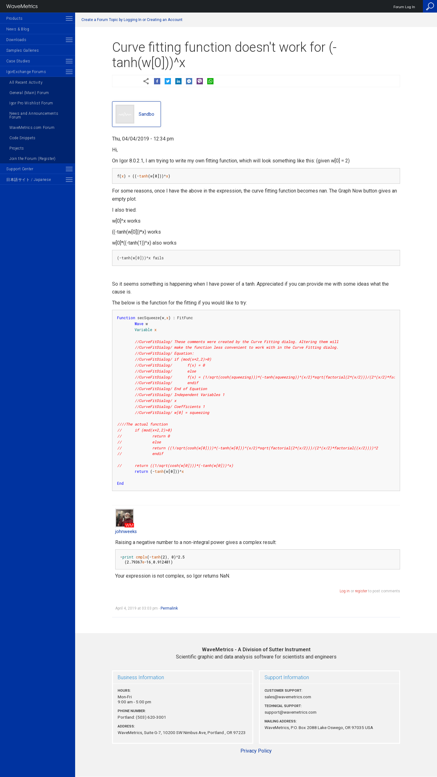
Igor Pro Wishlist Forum (31, 103)
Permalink (169, 608)
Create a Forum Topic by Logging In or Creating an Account (132, 20)
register (361, 591)
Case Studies (18, 61)
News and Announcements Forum (33, 115)
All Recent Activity (26, 82)
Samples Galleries (22, 50)
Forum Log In (404, 7)
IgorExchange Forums (26, 72)
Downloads (16, 40)
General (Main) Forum (29, 93)
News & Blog (17, 29)
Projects (16, 148)
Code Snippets (22, 138)
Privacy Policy (256, 751)
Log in (345, 591)
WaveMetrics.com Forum (32, 127)
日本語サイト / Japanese (28, 179)
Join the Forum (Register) (32, 158)
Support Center (19, 169)
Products (14, 18)
